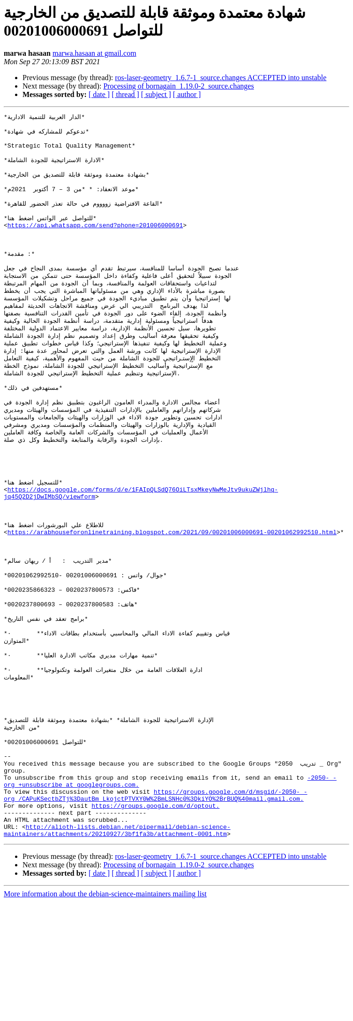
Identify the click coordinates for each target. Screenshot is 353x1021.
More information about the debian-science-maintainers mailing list (105, 1013)
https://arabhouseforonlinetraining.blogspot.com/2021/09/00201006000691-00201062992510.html (172, 598)
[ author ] (187, 94)
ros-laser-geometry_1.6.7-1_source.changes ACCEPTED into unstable (220, 78)
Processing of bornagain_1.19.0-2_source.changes (178, 86)
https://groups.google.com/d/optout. (155, 919)
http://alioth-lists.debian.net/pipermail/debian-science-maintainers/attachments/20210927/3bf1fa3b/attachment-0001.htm (117, 948)
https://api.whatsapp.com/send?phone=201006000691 (95, 244)
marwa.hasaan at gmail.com (94, 53)
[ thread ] (125, 94)
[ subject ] (156, 94)
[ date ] (99, 94)
